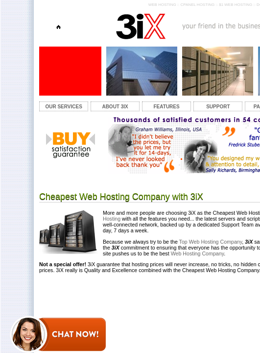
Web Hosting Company (197, 253)
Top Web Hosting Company (210, 242)
